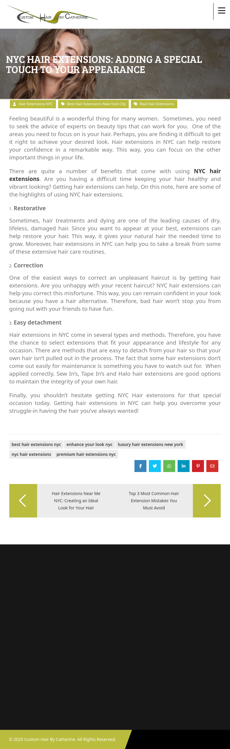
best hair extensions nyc (36, 444)
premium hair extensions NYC (86, 454)
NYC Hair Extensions (31, 454)
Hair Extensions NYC (36, 103)
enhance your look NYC (89, 444)
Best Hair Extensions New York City (96, 103)
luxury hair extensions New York (150, 444)
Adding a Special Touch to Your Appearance (51, 424)
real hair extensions (157, 103)
